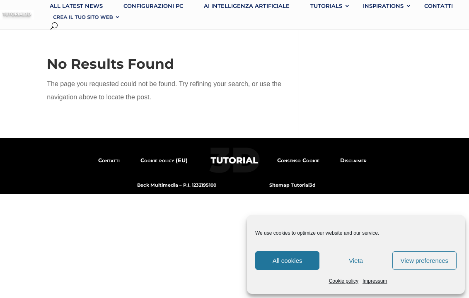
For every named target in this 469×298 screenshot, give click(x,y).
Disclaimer (353, 160)
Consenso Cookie (298, 160)
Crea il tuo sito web (83, 17)
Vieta (356, 260)
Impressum (375, 281)
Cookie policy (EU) (164, 160)
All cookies (287, 260)
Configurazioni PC (153, 5)
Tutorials (326, 5)
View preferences (425, 260)
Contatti (438, 5)
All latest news (76, 5)
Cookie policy (343, 281)
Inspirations (383, 5)
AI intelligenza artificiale (247, 5)
